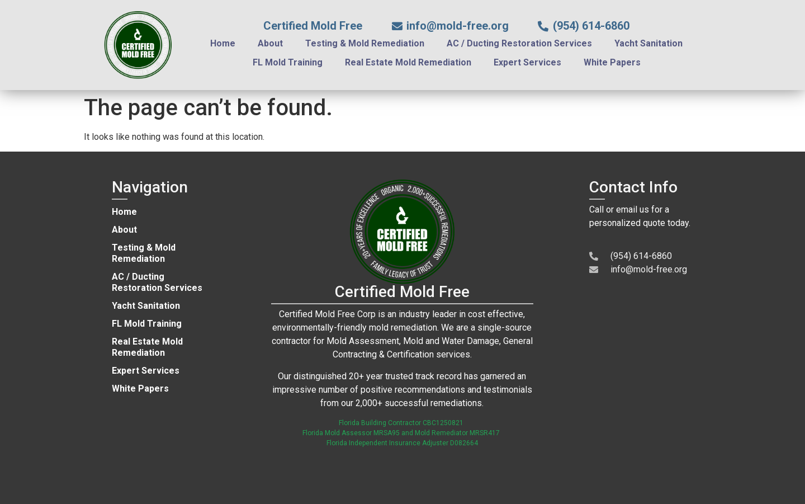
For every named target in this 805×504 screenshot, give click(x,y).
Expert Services (527, 62)
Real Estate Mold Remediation (408, 62)
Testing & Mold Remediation (364, 43)
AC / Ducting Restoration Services (519, 43)
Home (222, 43)
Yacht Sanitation (648, 43)
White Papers (612, 62)
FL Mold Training (288, 62)
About (270, 43)
